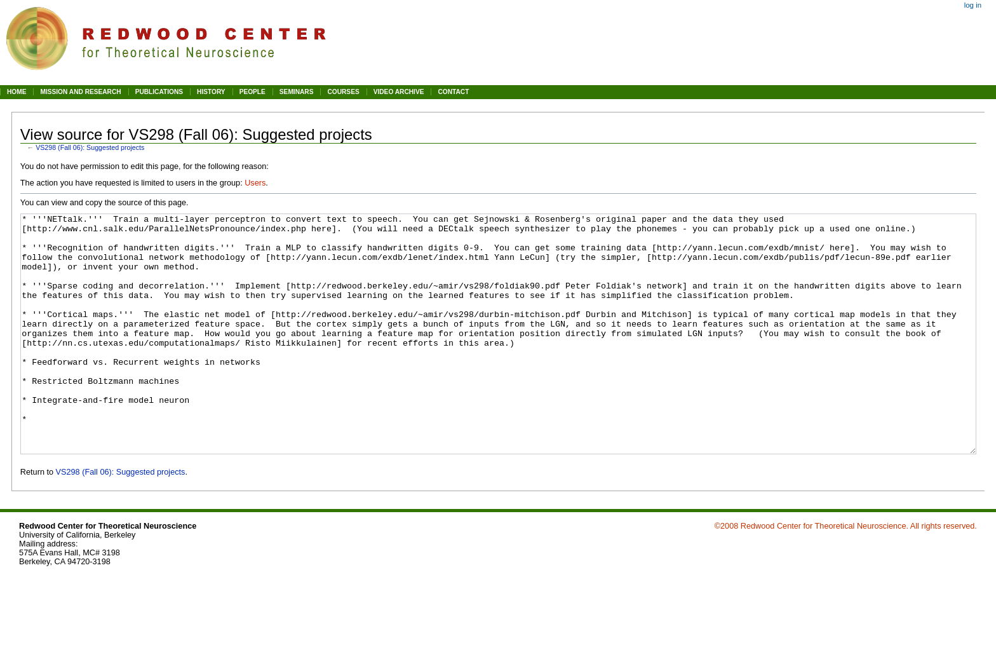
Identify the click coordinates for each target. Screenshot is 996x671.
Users (255, 183)
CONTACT (453, 91)
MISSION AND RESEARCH (80, 91)
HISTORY (211, 91)
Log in (972, 5)
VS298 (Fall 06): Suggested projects (90, 147)
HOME (16, 91)
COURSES (343, 91)
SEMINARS (296, 91)
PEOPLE (252, 91)
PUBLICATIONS (159, 91)
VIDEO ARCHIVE (399, 91)
